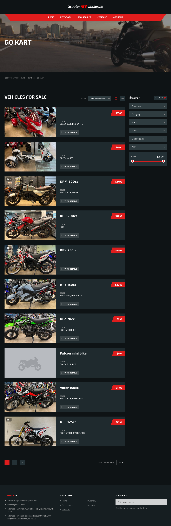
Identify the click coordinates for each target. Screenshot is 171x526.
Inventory (65, 17)
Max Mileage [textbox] (138, 138)
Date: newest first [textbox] (97, 98)
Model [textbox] (135, 130)
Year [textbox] (134, 147)
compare (102, 17)
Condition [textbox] (136, 106)
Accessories (84, 17)
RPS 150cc (68, 284)
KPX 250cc (68, 250)
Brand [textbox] (134, 122)
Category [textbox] (136, 114)
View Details (69, 132)
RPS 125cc (68, 422)
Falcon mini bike (73, 353)
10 (120, 462)
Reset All (159, 98)
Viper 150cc (69, 387)
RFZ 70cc (67, 319)
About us (118, 17)
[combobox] (148, 106)
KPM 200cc (69, 181)
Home (51, 17)
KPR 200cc (69, 215)
